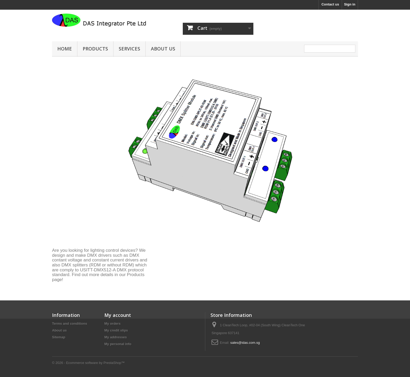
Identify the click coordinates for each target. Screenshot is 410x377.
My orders (112, 323)
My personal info (117, 344)
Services (129, 48)
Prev (335, 232)
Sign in (349, 4)
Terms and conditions (69, 323)
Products (95, 48)
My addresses (115, 337)
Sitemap (58, 337)
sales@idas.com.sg (245, 343)
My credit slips (116, 330)
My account (117, 315)
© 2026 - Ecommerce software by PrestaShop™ (88, 363)
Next (348, 232)
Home (64, 48)
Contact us (330, 4)
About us (163, 48)
